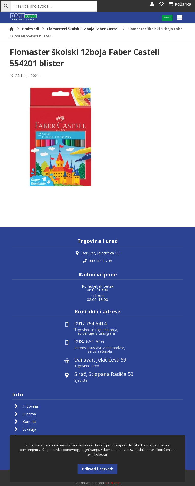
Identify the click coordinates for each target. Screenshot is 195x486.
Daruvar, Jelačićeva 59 (97, 252)
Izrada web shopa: (90, 482)
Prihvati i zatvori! (97, 468)
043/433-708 (97, 260)
